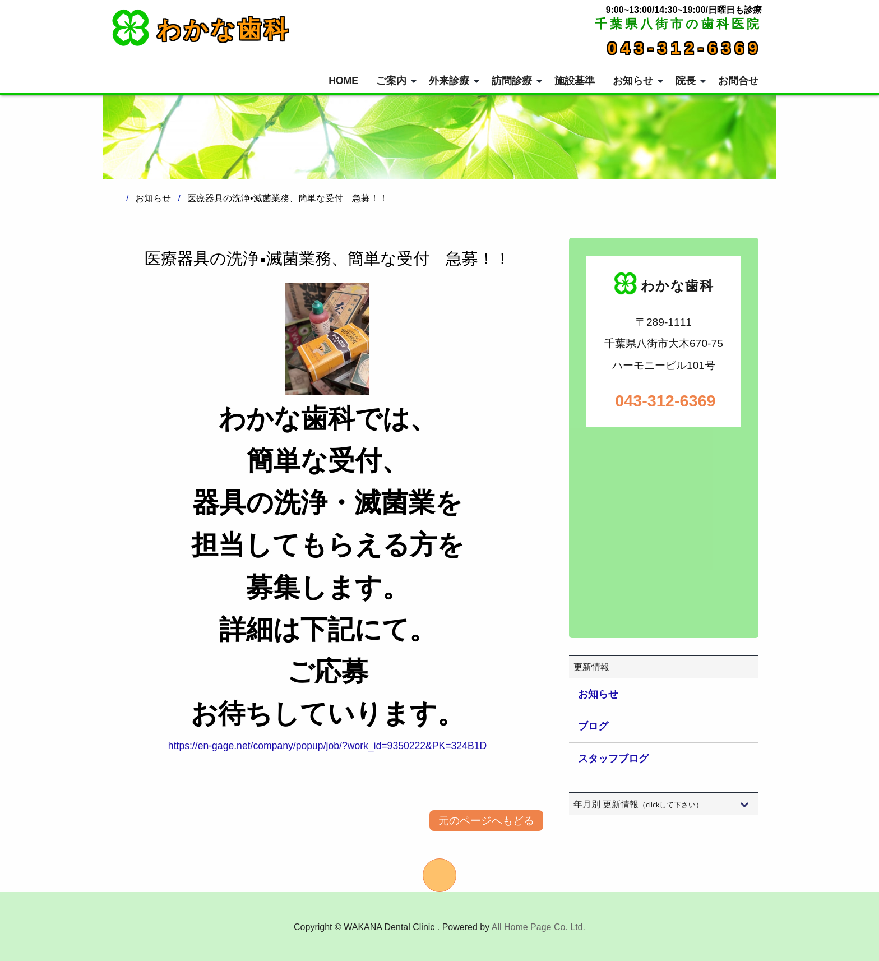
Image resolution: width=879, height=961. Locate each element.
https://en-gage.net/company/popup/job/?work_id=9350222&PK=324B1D (327, 745)
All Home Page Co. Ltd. (538, 927)
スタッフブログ (613, 758)
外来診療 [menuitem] (449, 80)
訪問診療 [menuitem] (512, 80)
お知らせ (598, 694)
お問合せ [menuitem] (738, 80)
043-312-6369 (685, 48)
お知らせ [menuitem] (633, 80)
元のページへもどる (486, 820)
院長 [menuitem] (686, 80)
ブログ (593, 726)
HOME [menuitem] (343, 80)
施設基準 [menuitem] (574, 80)
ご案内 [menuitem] (391, 80)
